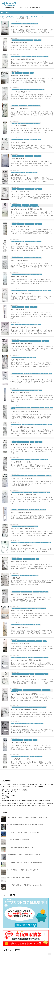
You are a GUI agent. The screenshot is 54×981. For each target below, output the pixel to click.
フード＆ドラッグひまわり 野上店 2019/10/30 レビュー (26, 411)
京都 (39, 139)
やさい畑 (22, 40)
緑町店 (40, 756)
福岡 (39, 40)
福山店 (50, 424)
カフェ (14, 608)
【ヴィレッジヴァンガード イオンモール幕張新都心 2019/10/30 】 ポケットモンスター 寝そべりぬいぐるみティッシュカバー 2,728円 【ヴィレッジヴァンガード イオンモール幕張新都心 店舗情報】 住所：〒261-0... (32, 698)
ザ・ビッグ (15, 123)
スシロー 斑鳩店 (21, 241)
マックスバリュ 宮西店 (29, 390)
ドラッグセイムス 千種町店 (37, 373)
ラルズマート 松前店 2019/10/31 (19, 260)
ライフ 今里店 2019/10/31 (17, 360)
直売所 (35, 40)
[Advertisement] (27, 968)
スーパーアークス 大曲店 (30, 89)
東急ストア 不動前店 (27, 624)
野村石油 (33, 723)
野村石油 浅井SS (40, 723)
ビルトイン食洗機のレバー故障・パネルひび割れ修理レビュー (23, 870)
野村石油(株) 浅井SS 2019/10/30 (19, 726)
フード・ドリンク (16, 40)
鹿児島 (40, 274)
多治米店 (45, 459)
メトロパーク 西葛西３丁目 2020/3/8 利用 (18, 839)
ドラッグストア (29, 274)
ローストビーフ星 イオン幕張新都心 (35, 707)
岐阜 (39, 324)
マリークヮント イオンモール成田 (39, 492)
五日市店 (34, 123)
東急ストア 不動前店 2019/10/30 (19, 627)
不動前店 (38, 624)
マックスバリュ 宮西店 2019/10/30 (20, 392)
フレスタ (23, 459)
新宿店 (44, 608)
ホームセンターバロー (24, 340)
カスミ (14, 23)
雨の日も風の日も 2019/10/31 (19, 142)
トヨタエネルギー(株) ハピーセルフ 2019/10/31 (24, 327)
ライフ (19, 357)
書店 (21, 575)
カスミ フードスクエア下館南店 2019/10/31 (22, 26)
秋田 (36, 188)
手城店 (40, 441)
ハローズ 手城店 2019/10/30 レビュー (21, 444)
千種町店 (45, 373)
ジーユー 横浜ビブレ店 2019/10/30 (20, 643)
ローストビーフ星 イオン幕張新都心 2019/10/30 (24, 709)
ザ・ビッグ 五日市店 (22, 123)
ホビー (14, 575)
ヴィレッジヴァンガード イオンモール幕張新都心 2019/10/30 (27, 694)
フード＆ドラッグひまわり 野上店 (37, 407)
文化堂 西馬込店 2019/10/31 (18, 175)
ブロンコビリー (31, 657)
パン (13, 139)
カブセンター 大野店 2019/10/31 (19, 108)
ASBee (14, 475)
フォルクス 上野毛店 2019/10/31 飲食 (21, 293)
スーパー (31, 23)
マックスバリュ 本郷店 (29, 223)
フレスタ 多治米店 (30, 459)
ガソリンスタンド (19, 72)
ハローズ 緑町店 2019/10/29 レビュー (21, 759)
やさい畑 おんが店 (29, 40)
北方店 (47, 340)
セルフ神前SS (26, 72)
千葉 (46, 56)
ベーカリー (26, 139)
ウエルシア (15, 509)
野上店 (13, 408)
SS (13, 72)
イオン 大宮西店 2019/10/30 (18, 742)
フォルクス (30, 290)
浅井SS (28, 723)
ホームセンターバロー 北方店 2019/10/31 (22, 343)
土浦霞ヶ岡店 (42, 509)
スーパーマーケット (16, 459)
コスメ (14, 373)
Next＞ (48, 773)
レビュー (47, 407)
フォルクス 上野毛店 (38, 290)
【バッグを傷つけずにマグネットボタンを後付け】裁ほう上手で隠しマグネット (28, 817)
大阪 (34, 357)
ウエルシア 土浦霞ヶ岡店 (23, 509)
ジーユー (23, 542)
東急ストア (20, 624)
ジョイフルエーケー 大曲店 (26, 591)
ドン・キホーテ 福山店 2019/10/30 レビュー (23, 427)
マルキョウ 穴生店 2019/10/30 (19, 561)
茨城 (36, 23)
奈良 (39, 241)
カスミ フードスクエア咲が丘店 (22, 56)
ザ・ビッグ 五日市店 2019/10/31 (19, 125)
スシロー (14, 241)
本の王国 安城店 (35, 575)
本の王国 (28, 575)
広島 (39, 123)
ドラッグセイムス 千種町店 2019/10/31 (21, 376)
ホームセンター (15, 340)
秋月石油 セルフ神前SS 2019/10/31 (20, 75)
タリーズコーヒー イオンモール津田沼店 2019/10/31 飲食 (26, 209)
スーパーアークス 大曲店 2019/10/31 (21, 92)
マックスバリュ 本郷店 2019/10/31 (20, 226)
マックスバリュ (20, 188)
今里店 (30, 357)
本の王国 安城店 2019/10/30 (18, 578)
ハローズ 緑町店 (26, 756)
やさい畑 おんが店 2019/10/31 (19, 42)
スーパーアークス (21, 89)
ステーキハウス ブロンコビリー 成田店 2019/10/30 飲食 (26, 660)
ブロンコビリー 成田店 (40, 657)
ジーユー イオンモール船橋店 (32, 542)
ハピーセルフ (34, 324)
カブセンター (15, 105)
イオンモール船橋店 (16, 542)
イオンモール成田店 (31, 475)
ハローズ (19, 441)
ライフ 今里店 (24, 357)
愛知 (18, 575)
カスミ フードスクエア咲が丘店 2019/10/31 (22, 59)
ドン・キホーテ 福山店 (34, 424)
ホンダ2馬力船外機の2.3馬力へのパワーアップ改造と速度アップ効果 (25, 824)
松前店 (35, 257)
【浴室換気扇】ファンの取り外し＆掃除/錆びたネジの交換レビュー (25, 855)
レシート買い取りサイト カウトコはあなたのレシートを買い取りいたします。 (24, 16)
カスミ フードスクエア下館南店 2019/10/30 (22, 528)
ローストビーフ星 (24, 707)
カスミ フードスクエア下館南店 (22, 23)
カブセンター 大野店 (23, 105)
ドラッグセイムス (27, 373)
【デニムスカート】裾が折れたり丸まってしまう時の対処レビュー (24, 832)
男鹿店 (40, 188)
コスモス (14, 274)
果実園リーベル (28, 608)
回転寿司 (35, 241)
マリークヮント (29, 492)
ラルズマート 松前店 (28, 257)
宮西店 (36, 390)
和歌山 (31, 72)
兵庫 (40, 390)
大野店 (38, 105)
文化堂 (27, 172)
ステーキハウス (15, 290)
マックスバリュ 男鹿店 (29, 188)
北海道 (42, 89)
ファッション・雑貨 (40, 475)
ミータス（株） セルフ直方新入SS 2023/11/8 (18, 877)
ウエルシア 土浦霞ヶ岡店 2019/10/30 (21, 512)
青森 (34, 105)
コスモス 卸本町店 (21, 274)
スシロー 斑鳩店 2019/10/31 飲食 (19, 244)
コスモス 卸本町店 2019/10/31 (19, 276)
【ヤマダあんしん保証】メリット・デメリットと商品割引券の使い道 (25, 862)
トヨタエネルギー (27, 324)
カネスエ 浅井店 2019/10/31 (18, 309)
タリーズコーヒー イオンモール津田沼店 (19, 206)
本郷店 (40, 223)
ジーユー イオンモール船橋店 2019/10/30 (22, 545)
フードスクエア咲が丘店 (39, 56)
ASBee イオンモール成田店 (21, 475)
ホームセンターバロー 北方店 (35, 340)
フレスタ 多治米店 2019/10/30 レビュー (21, 462)
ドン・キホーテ (25, 424)
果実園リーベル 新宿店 (37, 608)
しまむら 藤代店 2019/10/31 (18, 158)
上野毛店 (45, 290)
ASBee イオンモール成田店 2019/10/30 (21, 478)
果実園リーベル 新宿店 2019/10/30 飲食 (21, 611)
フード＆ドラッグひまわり (25, 407)
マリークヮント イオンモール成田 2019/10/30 (23, 494)
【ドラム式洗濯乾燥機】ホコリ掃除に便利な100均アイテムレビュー (25, 885)
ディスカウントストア (17, 424)
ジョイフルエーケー (16, 591)
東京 (23, 172)
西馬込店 (19, 172)
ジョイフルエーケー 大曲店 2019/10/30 (21, 594)
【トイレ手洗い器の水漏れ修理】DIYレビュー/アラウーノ (22, 847)
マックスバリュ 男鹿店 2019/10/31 (20, 191)
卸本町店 (35, 274)
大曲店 (38, 89)
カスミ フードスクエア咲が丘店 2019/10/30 (22, 676)
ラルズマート (20, 257)
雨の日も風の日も (33, 139)
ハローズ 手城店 (26, 441)
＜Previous (5, 773)
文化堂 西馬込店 (33, 172)
